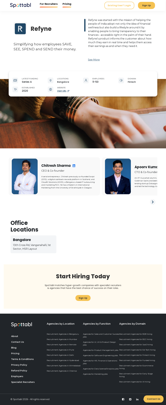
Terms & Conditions (22, 359)
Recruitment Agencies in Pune (60, 350)
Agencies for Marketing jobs (95, 374)
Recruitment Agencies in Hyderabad (63, 360)
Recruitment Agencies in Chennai (62, 371)
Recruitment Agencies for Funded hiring (137, 360)
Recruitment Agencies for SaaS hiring (136, 344)
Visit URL (63, 90)
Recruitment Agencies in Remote (61, 344)
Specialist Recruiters (23, 382)
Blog (13, 347)
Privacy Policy (19, 364)
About (14, 336)
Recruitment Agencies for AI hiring (134, 382)
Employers (17, 376)
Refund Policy (19, 370)
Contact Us (153, 399)
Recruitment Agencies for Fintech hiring (137, 355)
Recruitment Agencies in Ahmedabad (63, 365)
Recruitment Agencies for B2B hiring (135, 334)
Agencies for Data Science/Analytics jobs (101, 369)
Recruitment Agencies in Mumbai (62, 339)
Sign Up (147, 5)
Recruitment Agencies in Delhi (60, 355)
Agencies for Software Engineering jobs (100, 355)
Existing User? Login (119, 5)
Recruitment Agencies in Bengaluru (63, 334)
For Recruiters (49, 4)
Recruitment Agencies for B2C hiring (135, 339)
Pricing (67, 4)
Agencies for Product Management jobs (100, 350)
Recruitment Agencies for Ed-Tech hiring (137, 350)
